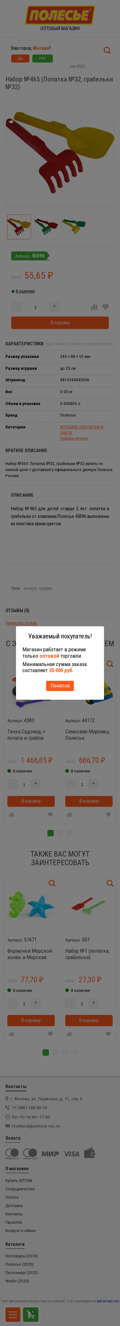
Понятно (60, 685)
